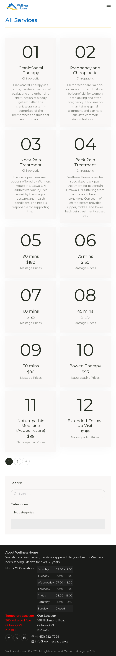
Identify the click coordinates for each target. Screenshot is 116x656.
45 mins (85, 314)
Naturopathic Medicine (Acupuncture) (31, 428)
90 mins (31, 259)
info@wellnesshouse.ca (50, 641)
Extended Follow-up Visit (85, 426)
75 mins (85, 259)
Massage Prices (31, 268)
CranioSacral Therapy (31, 70)
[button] (109, 6)
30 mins (31, 369)
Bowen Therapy (85, 369)
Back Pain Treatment (85, 162)
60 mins (31, 314)
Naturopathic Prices (85, 377)
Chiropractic (30, 78)
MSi (92, 651)
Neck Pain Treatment (31, 162)
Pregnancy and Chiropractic (85, 70)
